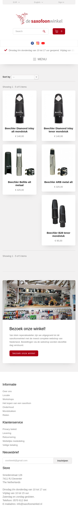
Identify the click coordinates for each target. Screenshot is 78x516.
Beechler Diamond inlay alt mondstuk (19, 130)
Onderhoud (8, 407)
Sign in (61, 2)
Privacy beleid (10, 429)
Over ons (7, 391)
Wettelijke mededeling (13, 441)
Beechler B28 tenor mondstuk (58, 234)
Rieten (6, 415)
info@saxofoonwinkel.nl (29, 504)
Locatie (6, 395)
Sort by (6, 77)
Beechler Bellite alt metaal (19, 184)
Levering (7, 433)
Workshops (8, 399)
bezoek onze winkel (24, 353)
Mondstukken (9, 411)
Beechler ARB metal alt (58, 182)
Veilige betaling (10, 445)
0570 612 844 (20, 500)
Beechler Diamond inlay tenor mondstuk (58, 130)
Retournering (9, 437)
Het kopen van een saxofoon (17, 403)
